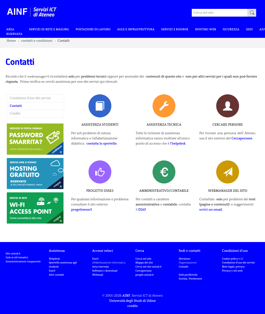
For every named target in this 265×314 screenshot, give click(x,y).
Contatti (183, 266)
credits (132, 306)
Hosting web (222, 30)
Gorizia (183, 278)
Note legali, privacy (233, 266)
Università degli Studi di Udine (132, 301)
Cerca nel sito (143, 258)
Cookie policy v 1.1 (232, 258)
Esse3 (52, 270)
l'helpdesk (178, 143)
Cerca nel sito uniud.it (148, 266)
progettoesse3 (81, 210)
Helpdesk (54, 258)
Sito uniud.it (13, 253)
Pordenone (195, 278)
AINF (126, 296)
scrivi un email (210, 210)
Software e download (104, 270)
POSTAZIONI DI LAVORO (100, 30)
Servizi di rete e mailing (53, 30)
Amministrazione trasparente (23, 261)
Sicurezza (249, 30)
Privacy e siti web (232, 270)
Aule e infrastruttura (146, 30)
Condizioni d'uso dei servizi (238, 262)
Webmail (97, 274)
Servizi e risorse (189, 30)
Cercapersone (242, 138)
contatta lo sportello (101, 143)
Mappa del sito (144, 262)
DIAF (142, 210)
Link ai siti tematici (17, 257)
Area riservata (15, 32)
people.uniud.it (144, 274)
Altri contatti (56, 274)
